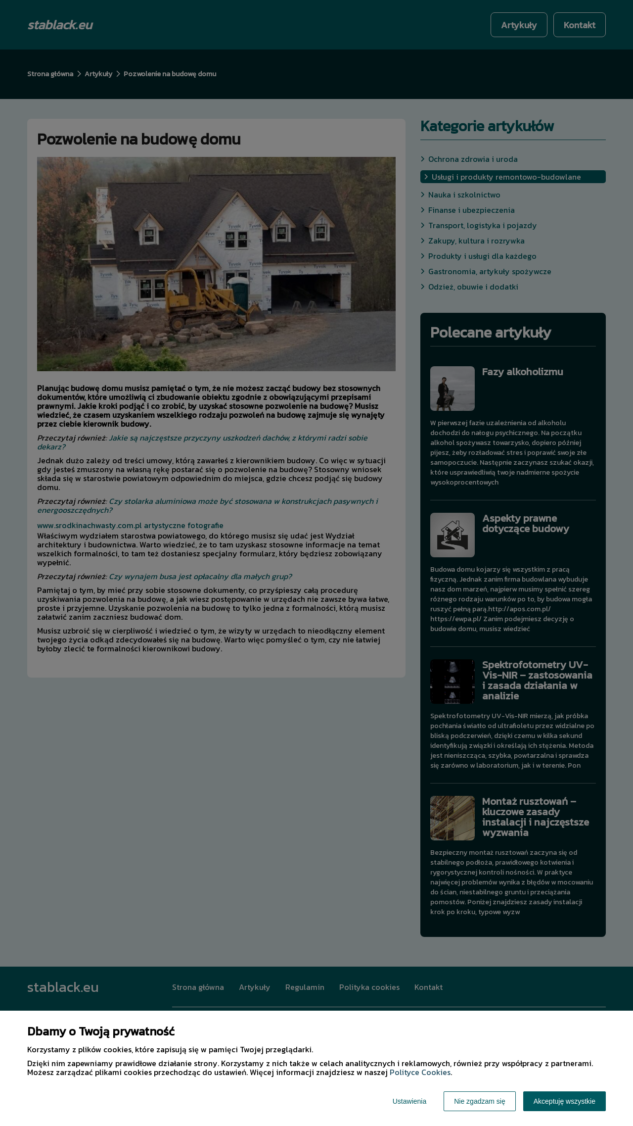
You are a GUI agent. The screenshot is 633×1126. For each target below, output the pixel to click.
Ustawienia (409, 1101)
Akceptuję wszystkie (564, 1101)
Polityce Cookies (420, 1072)
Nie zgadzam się (479, 1101)
